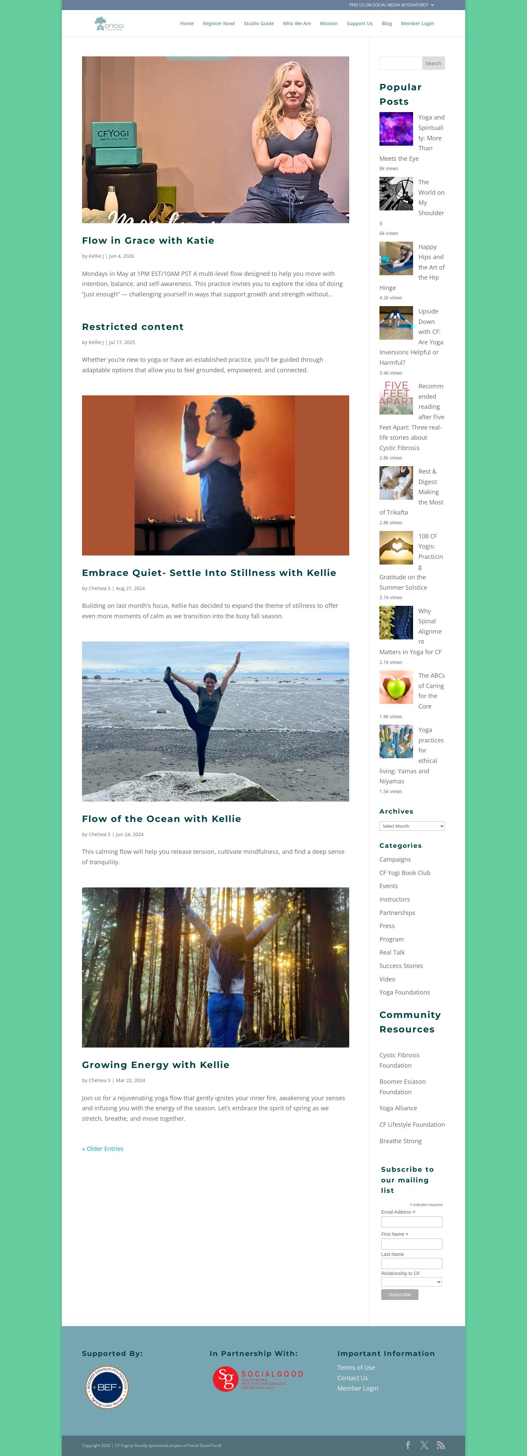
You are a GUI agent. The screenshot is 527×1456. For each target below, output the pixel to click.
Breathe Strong (400, 1141)
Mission (329, 24)
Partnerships (397, 913)
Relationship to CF (400, 1273)
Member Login (417, 24)
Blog (387, 24)
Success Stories (401, 966)
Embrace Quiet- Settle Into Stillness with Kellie (209, 572)
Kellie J (96, 256)
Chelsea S (100, 588)
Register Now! (219, 24)
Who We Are (297, 24)
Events (388, 886)
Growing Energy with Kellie (156, 1064)
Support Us (360, 24)
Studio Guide (259, 24)
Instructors (394, 899)
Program (391, 939)
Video (387, 979)
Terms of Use (356, 1367)
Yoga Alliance (398, 1108)
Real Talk (392, 952)
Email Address (398, 1212)
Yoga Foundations (404, 992)
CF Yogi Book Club (405, 873)
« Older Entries (103, 1149)
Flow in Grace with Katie (148, 240)
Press (387, 926)
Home (187, 24)
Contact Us (352, 1378)
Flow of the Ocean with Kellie (162, 818)
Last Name (392, 1254)
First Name (394, 1234)
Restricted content (133, 326)
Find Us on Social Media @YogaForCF (388, 5)
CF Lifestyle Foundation (412, 1124)
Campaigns (395, 859)
